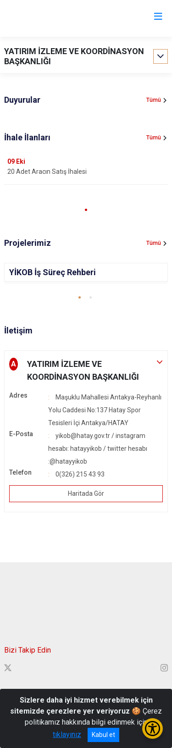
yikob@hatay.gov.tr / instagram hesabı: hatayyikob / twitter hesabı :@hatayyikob (97, 448)
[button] (86, 210)
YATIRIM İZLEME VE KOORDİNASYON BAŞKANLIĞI (74, 56)
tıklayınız (67, 734)
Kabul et (103, 734)
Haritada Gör (86, 493)
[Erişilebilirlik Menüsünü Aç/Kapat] (152, 728)
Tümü (153, 100)
